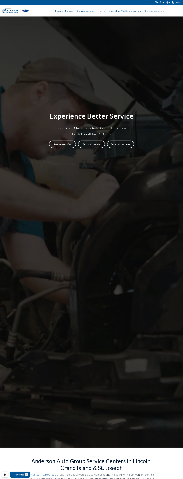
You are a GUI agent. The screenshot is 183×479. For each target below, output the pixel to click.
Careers (176, 2)
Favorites (20, 474)
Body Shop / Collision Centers (125, 11)
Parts (102, 11)
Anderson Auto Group (42, 474)
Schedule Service (64, 11)
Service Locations (154, 11)
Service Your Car (62, 144)
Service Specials (86, 11)
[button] (156, 3)
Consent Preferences (5, 475)
